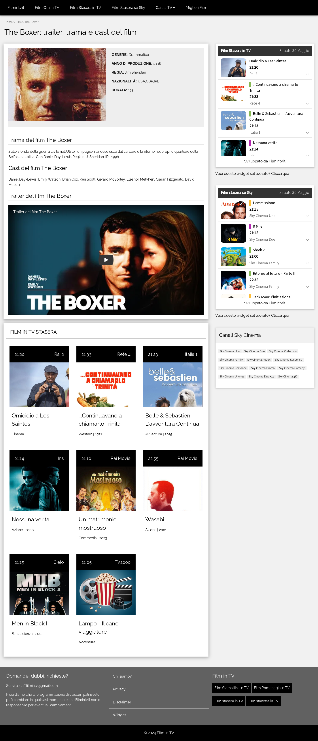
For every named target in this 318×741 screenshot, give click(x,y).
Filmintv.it (16, 7)
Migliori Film (196, 7)
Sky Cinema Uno (230, 351)
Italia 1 (191, 354)
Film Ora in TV (47, 7)
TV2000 (123, 562)
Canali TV (165, 7)
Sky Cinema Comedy (292, 368)
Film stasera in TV (228, 701)
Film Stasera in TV (85, 7)
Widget (119, 715)
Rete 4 (124, 354)
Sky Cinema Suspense (288, 359)
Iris (61, 458)
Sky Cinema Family (231, 359)
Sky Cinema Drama (263, 368)
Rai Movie (121, 458)
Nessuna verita (30, 519)
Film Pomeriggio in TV (272, 688)
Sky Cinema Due (254, 351)
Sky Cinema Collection (283, 351)
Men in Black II (30, 623)
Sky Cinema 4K (287, 376)
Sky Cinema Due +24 (261, 376)
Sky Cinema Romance (233, 368)
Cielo (58, 562)
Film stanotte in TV (263, 701)
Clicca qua (280, 173)
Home (8, 22)
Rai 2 (59, 354)
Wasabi (154, 519)
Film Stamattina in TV (231, 688)
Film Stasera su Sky (128, 7)
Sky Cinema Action (259, 359)
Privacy (119, 689)
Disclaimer (122, 702)
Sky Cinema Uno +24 (232, 376)
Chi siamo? (122, 676)
